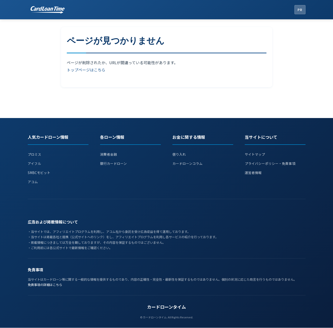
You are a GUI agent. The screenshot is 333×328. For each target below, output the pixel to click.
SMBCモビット (40, 172)
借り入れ (179, 154)
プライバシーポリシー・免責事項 (272, 163)
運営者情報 (254, 172)
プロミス (35, 154)
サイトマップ (255, 154)
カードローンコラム (188, 163)
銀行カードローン (114, 163)
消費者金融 (109, 154)
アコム (33, 181)
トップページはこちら (86, 70)
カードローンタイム (166, 307)
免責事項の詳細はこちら (45, 285)
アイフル (35, 163)
